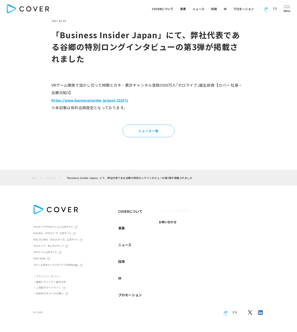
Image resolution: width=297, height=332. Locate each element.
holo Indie (39, 257)
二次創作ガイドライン (48, 286)
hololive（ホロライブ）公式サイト (52, 232)
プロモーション (243, 8)
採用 (214, 8)
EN (275, 8)
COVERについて (162, 8)
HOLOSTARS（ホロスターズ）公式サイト (55, 239)
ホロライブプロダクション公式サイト (53, 226)
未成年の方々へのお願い (50, 292)
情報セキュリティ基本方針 (51, 281)
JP (266, 8)
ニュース (198, 8)
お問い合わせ (158, 215)
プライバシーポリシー (48, 275)
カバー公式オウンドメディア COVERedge (55, 263)
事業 (183, 8)
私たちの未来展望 (161, 207)
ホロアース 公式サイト (45, 251)
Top (33, 178)
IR (225, 8)
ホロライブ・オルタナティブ (48, 245)
